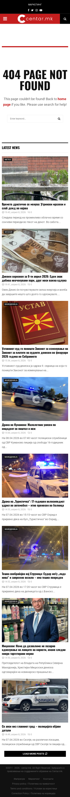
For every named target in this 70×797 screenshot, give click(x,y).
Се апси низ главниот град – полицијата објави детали (31, 728)
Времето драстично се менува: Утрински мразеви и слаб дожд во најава (34, 206)
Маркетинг (34, 779)
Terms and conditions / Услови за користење (33, 788)
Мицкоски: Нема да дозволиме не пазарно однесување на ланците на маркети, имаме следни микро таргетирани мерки (34, 650)
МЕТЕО (8, 160)
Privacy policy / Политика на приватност (33, 783)
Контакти (48, 779)
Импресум (19, 779)
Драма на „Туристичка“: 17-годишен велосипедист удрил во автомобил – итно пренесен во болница (33, 503)
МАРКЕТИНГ (35, 4)
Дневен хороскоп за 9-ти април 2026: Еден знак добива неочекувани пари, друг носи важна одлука (34, 278)
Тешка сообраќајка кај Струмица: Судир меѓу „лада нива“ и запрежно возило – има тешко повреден (34, 575)
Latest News (11, 147)
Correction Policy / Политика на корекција (33, 793)
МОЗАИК (9, 232)
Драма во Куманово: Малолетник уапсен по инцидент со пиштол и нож (29, 426)
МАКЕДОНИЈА (11, 304)
